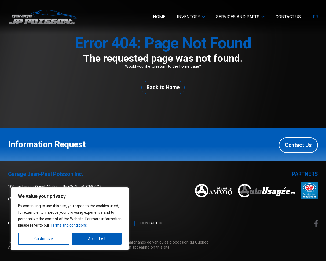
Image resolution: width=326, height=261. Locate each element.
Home (159, 16)
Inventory (188, 16)
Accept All (96, 239)
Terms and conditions (68, 225)
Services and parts (237, 16)
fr (315, 17)
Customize (43, 239)
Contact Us (288, 16)
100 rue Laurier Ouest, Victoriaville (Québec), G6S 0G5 (54, 187)
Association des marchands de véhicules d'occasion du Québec (152, 242)
